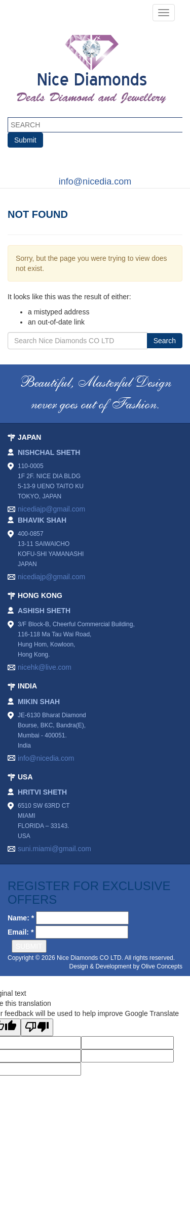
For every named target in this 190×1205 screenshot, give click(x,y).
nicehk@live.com (44, 667)
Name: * (21, 918)
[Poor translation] (37, 1027)
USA (25, 777)
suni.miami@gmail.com (54, 849)
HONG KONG (40, 595)
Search (165, 341)
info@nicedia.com (95, 181)
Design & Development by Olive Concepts (125, 966)
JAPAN (29, 437)
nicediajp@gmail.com (51, 509)
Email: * (20, 932)
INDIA (27, 686)
